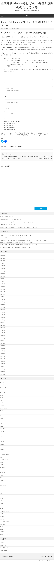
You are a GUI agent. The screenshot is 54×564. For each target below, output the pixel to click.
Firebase (2, 415)
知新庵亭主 (8, 28)
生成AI (1, 529)
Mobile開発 (2, 467)
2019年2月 (2, 361)
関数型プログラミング (5, 534)
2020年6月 (2, 330)
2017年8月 (2, 374)
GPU (8, 146)
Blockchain (2, 392)
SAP (1, 490)
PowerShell (2, 472)
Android (2, 382)
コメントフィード (4, 547)
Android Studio (3, 384)
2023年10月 (2, 281)
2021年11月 (2, 296)
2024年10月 (2, 263)
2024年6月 (2, 273)
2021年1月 (2, 317)
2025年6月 (2, 255)
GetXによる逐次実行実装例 (6, 216)
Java (1, 436)
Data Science (3, 410)
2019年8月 (2, 345)
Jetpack (2, 444)
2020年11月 (2, 322)
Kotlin (1, 451)
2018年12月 (2, 366)
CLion (1, 400)
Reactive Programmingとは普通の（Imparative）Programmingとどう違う (17, 222)
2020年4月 (2, 335)
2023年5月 (2, 286)
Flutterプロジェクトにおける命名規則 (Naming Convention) (13, 235)
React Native (3, 485)
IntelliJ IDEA (2, 428)
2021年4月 (2, 309)
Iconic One (36, 560)
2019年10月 (2, 340)
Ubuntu (1, 508)
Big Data (2, 390)
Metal (1, 464)
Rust (1, 488)
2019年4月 (2, 356)
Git (0, 421)
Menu (27, 15)
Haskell (1, 426)
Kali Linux (2, 449)
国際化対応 (2, 524)
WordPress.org (3, 550)
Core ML (2, 405)
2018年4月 (2, 371)
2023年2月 (2, 291)
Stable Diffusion (3, 498)
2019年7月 (2, 348)
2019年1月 (2, 363)
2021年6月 (2, 304)
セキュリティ (3, 519)
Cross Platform (3, 408)
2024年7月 (2, 271)
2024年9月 (2, 265)
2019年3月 (2, 358)
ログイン (2, 542)
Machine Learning (13, 146)
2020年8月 (2, 327)
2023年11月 (2, 278)
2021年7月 (2, 302)
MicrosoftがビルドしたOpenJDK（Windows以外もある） (13, 237)
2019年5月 (2, 353)
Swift (1, 500)
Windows (2, 516)
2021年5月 (2, 307)
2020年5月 (2, 332)
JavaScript (2, 439)
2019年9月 (2, 343)
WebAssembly (3, 513)
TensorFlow (2, 506)
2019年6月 (2, 350)
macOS (1, 462)
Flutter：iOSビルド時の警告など (7, 224)
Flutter (1, 418)
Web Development (4, 511)
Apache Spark (3, 387)
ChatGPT (2, 397)
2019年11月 (2, 338)
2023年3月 (2, 289)
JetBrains (2, 441)
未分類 (1, 526)
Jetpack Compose (4, 446)
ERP (1, 413)
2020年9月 (2, 325)
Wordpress (51, 560)
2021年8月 (2, 299)
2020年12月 (2, 320)
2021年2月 (2, 314)
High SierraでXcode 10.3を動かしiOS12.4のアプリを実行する (14, 244)
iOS (1, 433)
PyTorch (20, 146)
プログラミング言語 (4, 521)
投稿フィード (3, 545)
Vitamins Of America (32, 237)
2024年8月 (2, 268)
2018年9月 (2, 369)
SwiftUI (1, 503)
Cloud (1, 402)
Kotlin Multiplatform (4, 454)
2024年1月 (2, 276)
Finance (30, 235)
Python (1, 477)
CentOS (1, 395)
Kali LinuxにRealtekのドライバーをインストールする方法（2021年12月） (17, 240)
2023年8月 (2, 283)
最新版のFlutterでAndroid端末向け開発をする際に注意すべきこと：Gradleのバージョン (20, 227)
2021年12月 (2, 294)
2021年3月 (2, 312)
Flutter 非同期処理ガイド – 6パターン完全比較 (10, 219)
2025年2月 (2, 258)
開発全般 (2, 531)
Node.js (1, 470)
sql (0, 495)
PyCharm (2, 475)
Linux (1, 457)
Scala (1, 493)
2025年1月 (2, 260)
